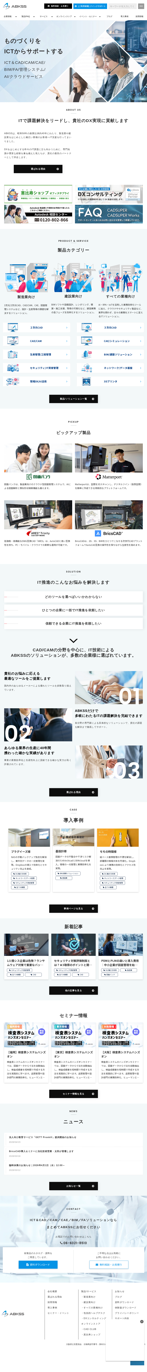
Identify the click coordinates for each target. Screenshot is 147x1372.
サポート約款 (122, 1318)
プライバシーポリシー (127, 1313)
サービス (44, 16)
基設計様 (61, 851)
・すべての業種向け (92, 1307)
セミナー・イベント (58, 1313)
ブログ (109, 16)
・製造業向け (88, 1297)
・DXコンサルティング (93, 1318)
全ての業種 (20, 887)
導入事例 (124, 16)
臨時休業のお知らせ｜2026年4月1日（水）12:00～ (37, 1165)
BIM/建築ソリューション (69, 873)
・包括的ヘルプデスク (93, 1313)
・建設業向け (88, 1302)
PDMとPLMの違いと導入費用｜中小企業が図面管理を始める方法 (120, 963)
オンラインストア (64, 16)
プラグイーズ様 (20, 851)
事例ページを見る (73, 908)
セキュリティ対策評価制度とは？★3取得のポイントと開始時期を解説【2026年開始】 (73, 963)
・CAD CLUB (88, 1329)
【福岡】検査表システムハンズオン (26, 1054)
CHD (34, 974)
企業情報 (8, 16)
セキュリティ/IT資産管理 (24, 883)
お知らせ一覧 (73, 1186)
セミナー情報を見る (73, 1094)
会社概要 (52, 1291)
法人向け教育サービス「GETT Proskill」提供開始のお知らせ (42, 1137)
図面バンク (110, 974)
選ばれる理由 (38, 169)
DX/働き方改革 (21, 874)
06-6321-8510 (75, 1243)
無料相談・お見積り (60, 6)
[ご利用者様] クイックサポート (92, 6)
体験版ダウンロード (126, 1307)
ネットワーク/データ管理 (24, 878)
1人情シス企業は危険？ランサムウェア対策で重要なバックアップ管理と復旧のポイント (26, 963)
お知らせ (119, 1291)
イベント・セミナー (88, 16)
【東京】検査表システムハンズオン (73, 1054)
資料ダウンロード (40, 1264)
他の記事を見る (73, 990)
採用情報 (139, 16)
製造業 (129, 970)
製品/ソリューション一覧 (73, 399)
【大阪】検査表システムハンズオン (120, 1054)
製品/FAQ (26, 16)
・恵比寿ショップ (90, 1334)
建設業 (64, 878)
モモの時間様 (108, 851)
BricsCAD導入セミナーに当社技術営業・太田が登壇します (41, 1151)
